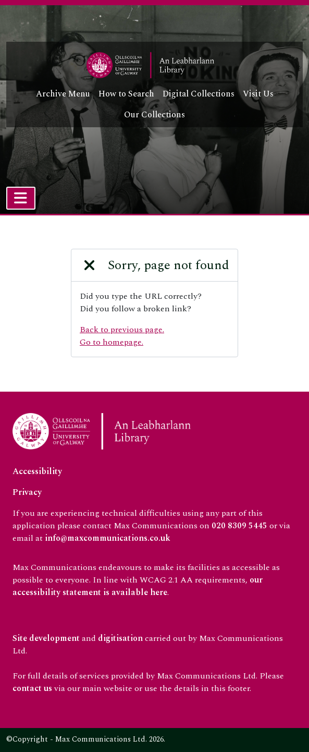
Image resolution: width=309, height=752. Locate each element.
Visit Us (258, 94)
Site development (46, 638)
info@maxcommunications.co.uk (107, 538)
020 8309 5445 (239, 525)
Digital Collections (198, 94)
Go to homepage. (111, 342)
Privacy (27, 492)
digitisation (120, 638)
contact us (32, 688)
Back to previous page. (122, 329)
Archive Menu (63, 94)
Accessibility (37, 471)
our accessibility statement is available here (138, 586)
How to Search (126, 94)
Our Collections (154, 114)
